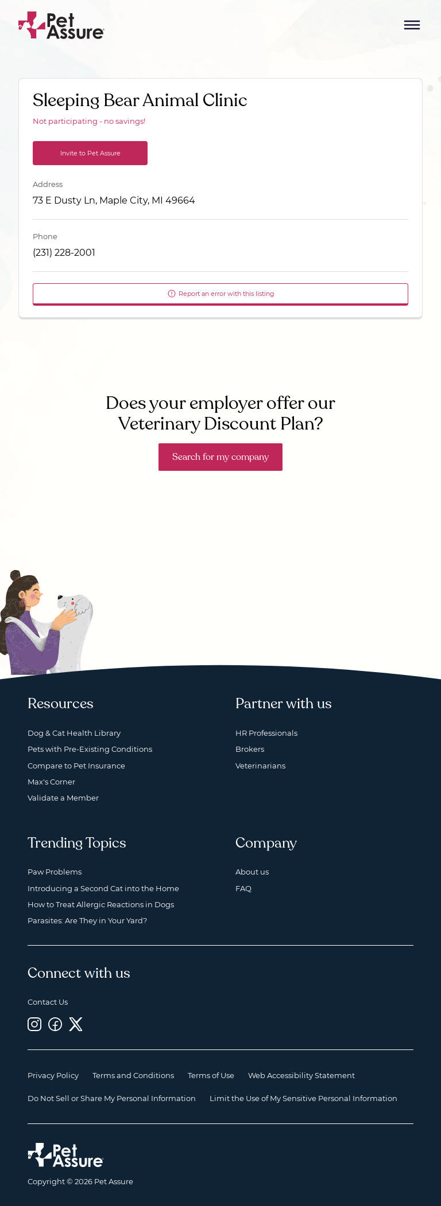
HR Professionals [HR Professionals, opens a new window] (266, 732)
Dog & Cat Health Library (74, 732)
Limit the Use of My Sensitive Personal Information (303, 1098)
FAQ (243, 888)
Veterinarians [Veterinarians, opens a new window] (260, 765)
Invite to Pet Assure (90, 153)
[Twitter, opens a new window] (76, 1024)
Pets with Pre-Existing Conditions (90, 749)
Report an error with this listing (220, 293)
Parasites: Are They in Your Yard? (87, 920)
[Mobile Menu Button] (412, 25)
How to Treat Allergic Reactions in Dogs (101, 904)
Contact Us (48, 1001)
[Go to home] (61, 24)
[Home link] (66, 1155)
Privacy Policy (53, 1075)
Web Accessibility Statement (301, 1075)
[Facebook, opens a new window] (55, 1024)
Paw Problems (55, 871)
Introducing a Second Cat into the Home (103, 888)
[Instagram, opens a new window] (34, 1024)
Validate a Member (63, 797)
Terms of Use (211, 1075)
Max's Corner (51, 781)
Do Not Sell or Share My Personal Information (112, 1098)
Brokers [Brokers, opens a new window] (249, 749)
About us (252, 871)
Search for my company (220, 457)
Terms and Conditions (133, 1075)
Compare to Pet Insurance (76, 765)
